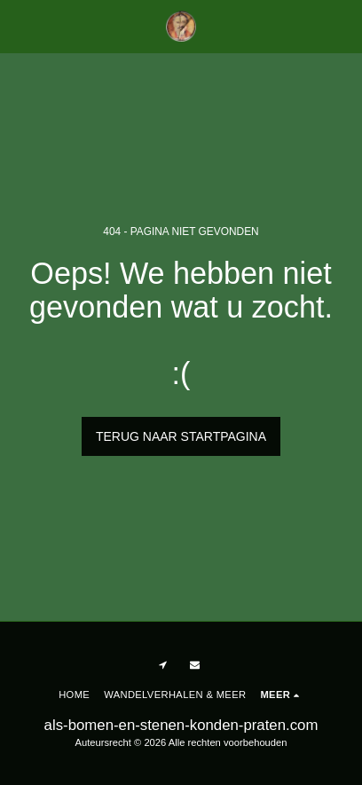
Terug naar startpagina (181, 436)
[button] (19, 26)
